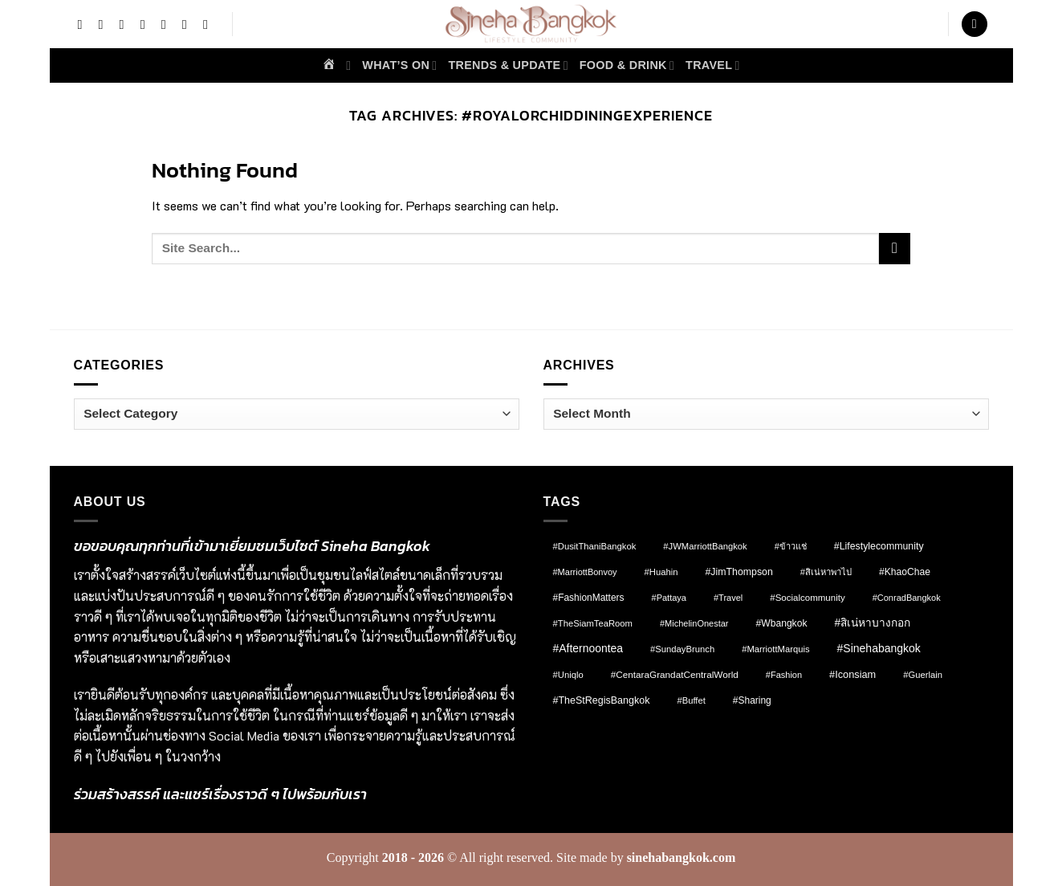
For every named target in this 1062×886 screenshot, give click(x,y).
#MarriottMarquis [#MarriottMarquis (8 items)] (775, 649)
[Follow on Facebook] (83, 24)
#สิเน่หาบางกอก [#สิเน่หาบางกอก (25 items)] (872, 623)
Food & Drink (627, 65)
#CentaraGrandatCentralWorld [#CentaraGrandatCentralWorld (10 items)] (675, 674)
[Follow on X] (146, 24)
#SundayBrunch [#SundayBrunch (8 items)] (682, 649)
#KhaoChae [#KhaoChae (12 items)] (904, 572)
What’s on (399, 65)
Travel (713, 65)
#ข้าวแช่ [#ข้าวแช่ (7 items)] (791, 546)
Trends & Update (508, 65)
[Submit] (894, 248)
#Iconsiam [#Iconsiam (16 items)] (852, 674)
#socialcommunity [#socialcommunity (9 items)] (807, 597)
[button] (974, 24)
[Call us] (209, 24)
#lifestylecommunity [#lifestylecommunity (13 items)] (879, 546)
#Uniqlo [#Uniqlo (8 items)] (568, 675)
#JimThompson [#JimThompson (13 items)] (739, 572)
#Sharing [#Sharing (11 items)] (752, 700)
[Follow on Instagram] (104, 24)
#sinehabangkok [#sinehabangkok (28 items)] (879, 648)
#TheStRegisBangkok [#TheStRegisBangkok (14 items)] (601, 700)
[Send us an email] (188, 24)
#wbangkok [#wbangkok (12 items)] (782, 623)
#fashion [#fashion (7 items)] (784, 675)
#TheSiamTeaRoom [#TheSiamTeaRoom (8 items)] (593, 623)
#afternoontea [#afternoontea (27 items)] (588, 648)
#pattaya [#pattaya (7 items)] (669, 597)
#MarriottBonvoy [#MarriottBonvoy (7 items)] (585, 572)
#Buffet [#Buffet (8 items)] (691, 700)
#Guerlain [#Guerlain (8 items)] (922, 675)
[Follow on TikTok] (126, 24)
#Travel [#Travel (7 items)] (728, 597)
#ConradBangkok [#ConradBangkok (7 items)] (907, 597)
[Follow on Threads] (167, 24)
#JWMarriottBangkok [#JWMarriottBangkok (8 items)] (705, 546)
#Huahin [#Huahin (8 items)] (661, 572)
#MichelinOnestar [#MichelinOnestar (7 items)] (694, 623)
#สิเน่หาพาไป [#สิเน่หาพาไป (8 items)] (826, 572)
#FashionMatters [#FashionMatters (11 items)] (589, 597)
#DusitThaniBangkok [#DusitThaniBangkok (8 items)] (595, 546)
